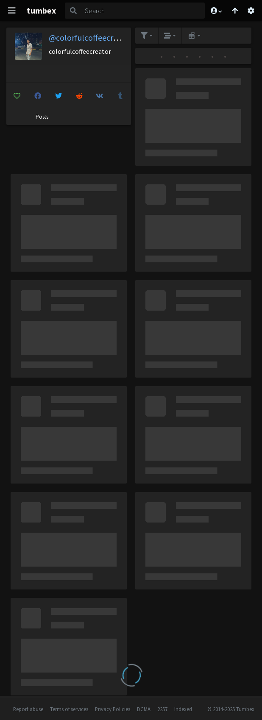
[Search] (143, 11)
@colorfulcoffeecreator (91, 37)
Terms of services (69, 709)
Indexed (183, 709)
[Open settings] (250, 11)
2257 (162, 709)
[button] (216, 11)
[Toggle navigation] (12, 10)
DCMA (144, 709)
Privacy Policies (112, 709)
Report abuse (28, 709)
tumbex (41, 10)
